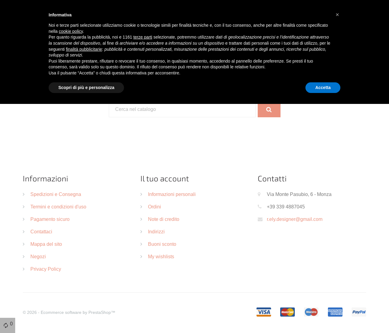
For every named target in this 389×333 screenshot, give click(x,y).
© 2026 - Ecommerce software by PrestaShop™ (69, 312)
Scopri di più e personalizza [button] (86, 87)
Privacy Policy (45, 269)
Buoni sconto (162, 244)
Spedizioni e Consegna (55, 194)
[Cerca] (182, 109)
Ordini (154, 206)
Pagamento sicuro (50, 219)
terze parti (142, 37)
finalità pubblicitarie (84, 49)
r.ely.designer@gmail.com (294, 219)
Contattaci (41, 231)
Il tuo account (164, 178)
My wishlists (161, 256)
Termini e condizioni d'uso (58, 206)
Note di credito (163, 219)
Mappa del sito (46, 244)
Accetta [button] (323, 87)
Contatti (272, 178)
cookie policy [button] (71, 31)
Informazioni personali (172, 194)
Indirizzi (156, 231)
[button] (337, 14)
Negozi (38, 256)
